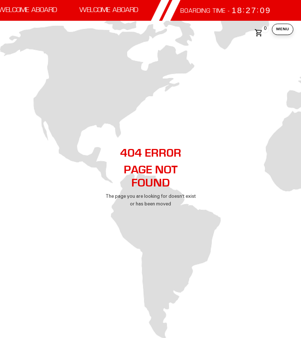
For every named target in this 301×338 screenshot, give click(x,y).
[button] (260, 32)
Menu (282, 29)
